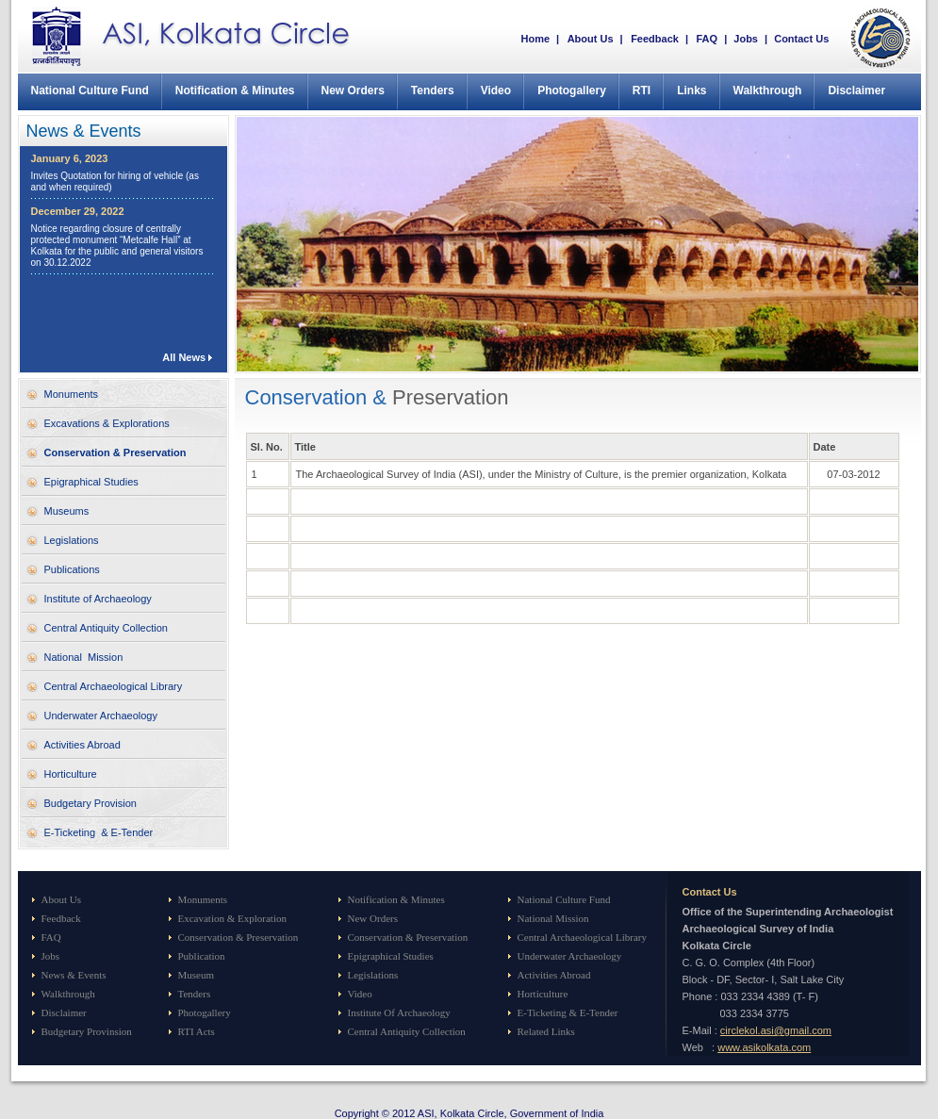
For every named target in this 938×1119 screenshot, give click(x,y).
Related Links (546, 1031)
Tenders (432, 90)
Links (691, 90)
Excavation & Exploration (232, 918)
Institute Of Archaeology (399, 1012)
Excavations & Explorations (107, 423)
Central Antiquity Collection (106, 628)
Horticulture (70, 774)
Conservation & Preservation (115, 452)
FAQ (706, 38)
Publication (201, 956)
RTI (641, 90)
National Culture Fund (90, 90)
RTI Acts (196, 1031)
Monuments (71, 394)
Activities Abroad (82, 744)
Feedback (655, 38)
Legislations (71, 540)
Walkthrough (767, 90)
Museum (196, 974)
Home (536, 38)
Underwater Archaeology (100, 715)
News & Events (74, 974)
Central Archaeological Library (113, 686)
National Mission (83, 657)
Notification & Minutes (235, 90)
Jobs (745, 38)
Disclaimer (856, 90)
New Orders (353, 90)
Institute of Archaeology (98, 598)
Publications (72, 569)
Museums (67, 511)
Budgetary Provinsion (86, 1031)
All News (184, 357)
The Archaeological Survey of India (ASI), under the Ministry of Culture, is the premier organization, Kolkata (541, 474)
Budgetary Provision (90, 803)
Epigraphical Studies (91, 481)
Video (496, 90)
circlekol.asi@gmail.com (775, 1030)
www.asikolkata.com (764, 1047)
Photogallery (571, 90)
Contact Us (801, 38)
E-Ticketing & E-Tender (99, 832)
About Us (592, 38)
